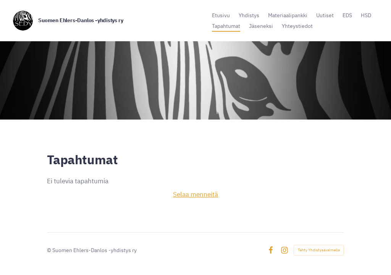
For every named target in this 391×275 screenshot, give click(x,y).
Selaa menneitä (195, 194)
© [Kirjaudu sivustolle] (49, 250)
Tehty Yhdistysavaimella (319, 249)
